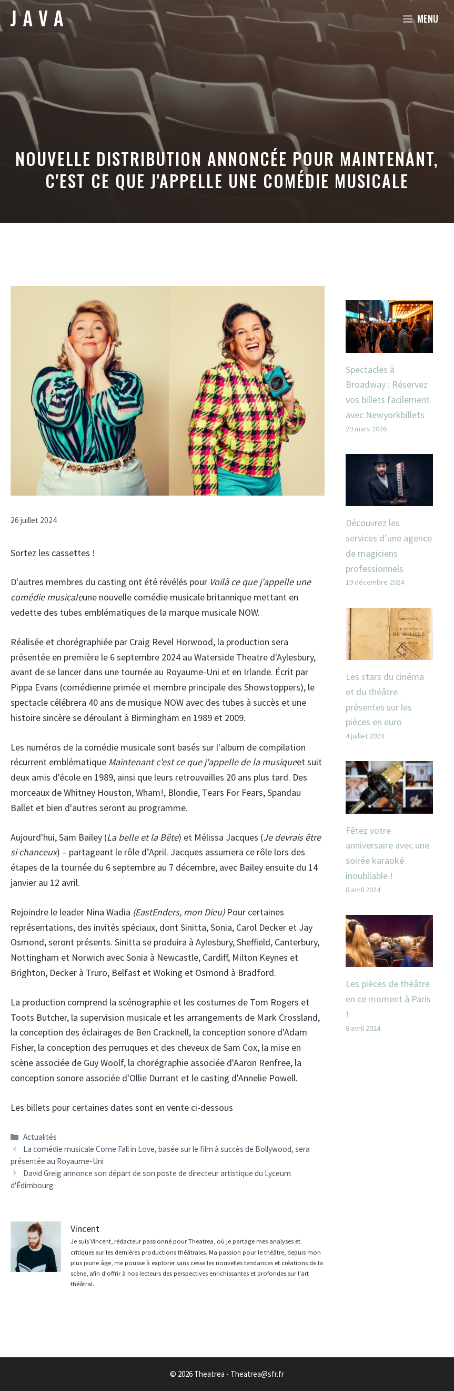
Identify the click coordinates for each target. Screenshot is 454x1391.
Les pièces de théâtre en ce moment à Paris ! (388, 999)
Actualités (40, 1137)
